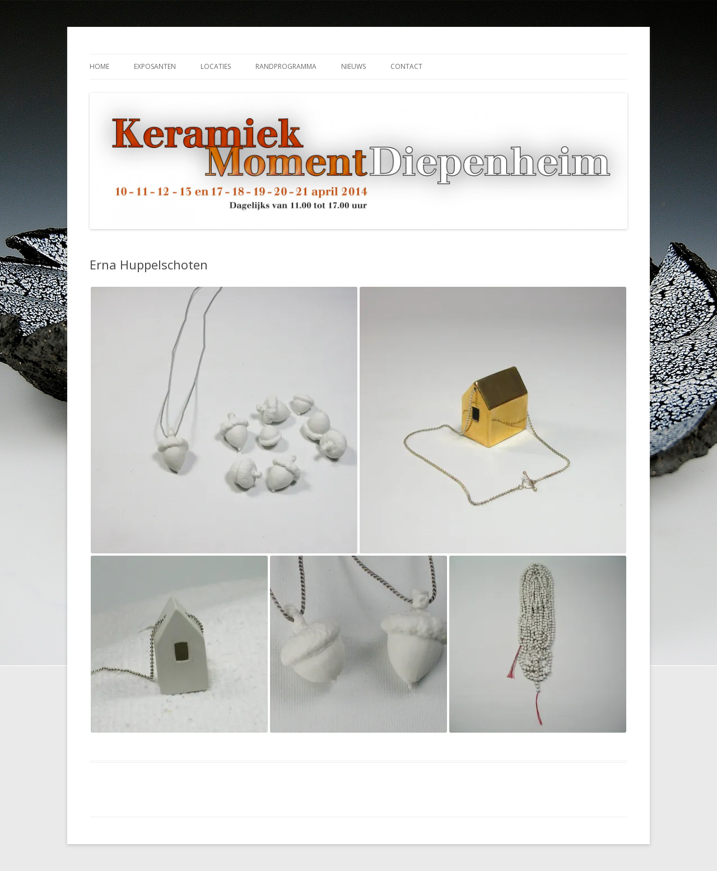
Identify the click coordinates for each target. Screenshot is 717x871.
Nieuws (353, 66)
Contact (406, 66)
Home (99, 66)
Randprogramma (285, 66)
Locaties (216, 66)
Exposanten (155, 66)
